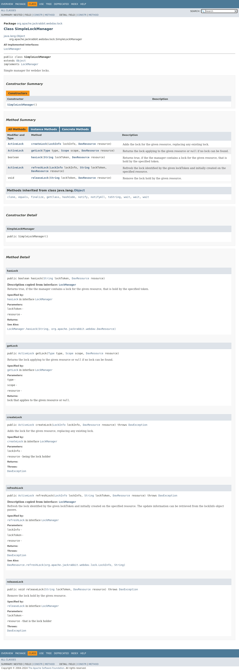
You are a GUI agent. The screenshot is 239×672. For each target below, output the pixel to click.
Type (47, 150)
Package (20, 4)
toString (114, 197)
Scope (65, 150)
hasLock (36, 157)
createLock (39, 143)
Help (83, 4)
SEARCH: (195, 11)
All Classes (8, 10)
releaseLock (40, 177)
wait (127, 197)
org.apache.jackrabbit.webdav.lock (39, 23)
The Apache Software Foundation (46, 668)
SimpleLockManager (20, 104)
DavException (137, 424)
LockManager (12, 48)
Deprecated (61, 4)
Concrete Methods (75, 129)
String (48, 157)
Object (21, 60)
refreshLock (40, 167)
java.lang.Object (14, 36)
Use (41, 4)
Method (50, 15)
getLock (36, 150)
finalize (37, 197)
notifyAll (98, 197)
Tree (49, 4)
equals (23, 197)
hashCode (68, 197)
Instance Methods (44, 129)
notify (83, 197)
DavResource (87, 143)
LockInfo (55, 143)
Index (74, 4)
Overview (7, 4)
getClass (53, 197)
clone (11, 197)
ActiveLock (16, 143)
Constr (38, 15)
